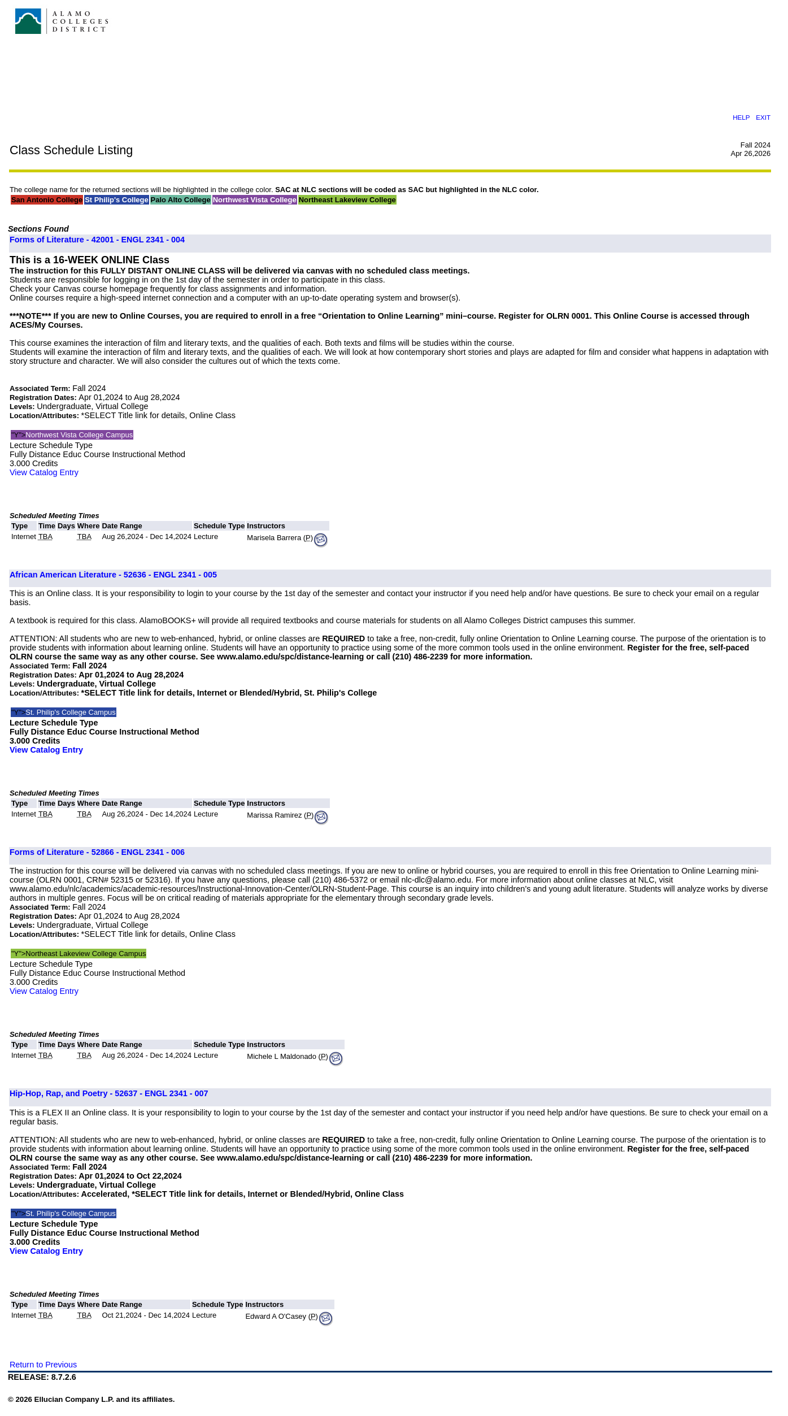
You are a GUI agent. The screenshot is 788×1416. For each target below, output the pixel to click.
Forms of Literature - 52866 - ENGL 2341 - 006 (97, 852)
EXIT (763, 117)
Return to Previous (43, 1364)
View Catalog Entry (44, 472)
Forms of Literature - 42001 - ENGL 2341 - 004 (97, 239)
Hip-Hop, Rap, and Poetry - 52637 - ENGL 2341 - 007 (109, 1093)
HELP (741, 117)
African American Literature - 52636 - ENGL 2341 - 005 (113, 574)
